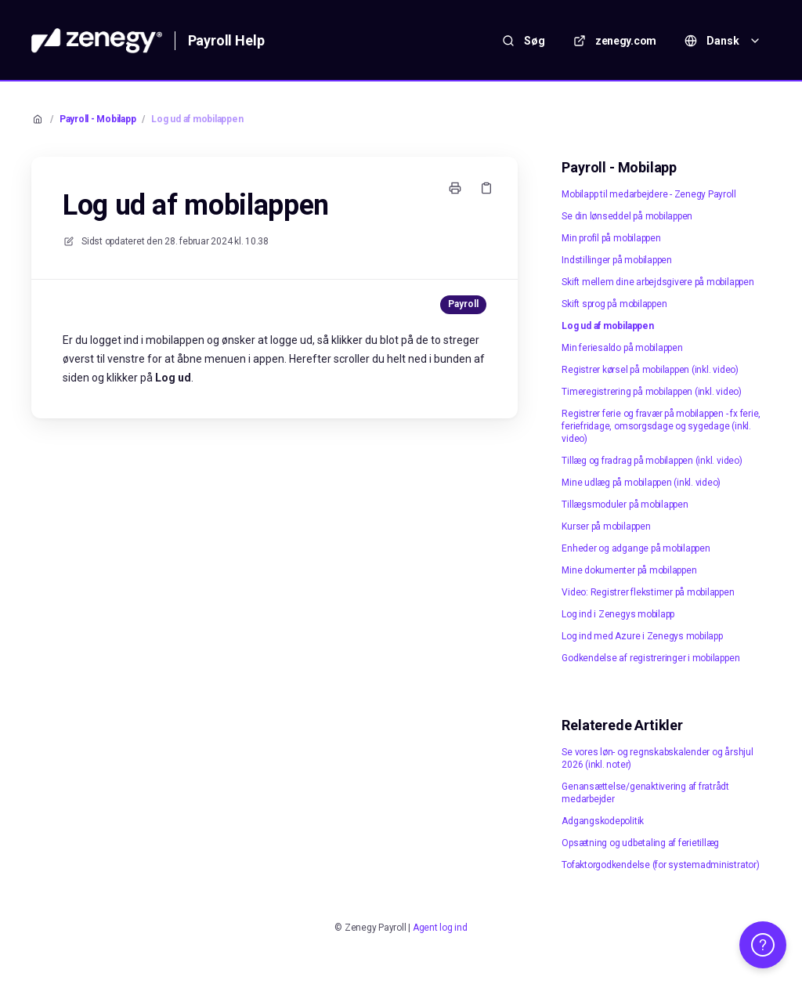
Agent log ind (440, 927)
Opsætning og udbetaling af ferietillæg (640, 842)
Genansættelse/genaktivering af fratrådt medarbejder (645, 793)
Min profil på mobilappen (611, 238)
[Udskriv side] (455, 188)
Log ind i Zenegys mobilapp (618, 614)
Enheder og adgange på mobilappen (636, 548)
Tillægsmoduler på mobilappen (625, 504)
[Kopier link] (486, 188)
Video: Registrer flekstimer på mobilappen (648, 592)
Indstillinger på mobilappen (617, 260)
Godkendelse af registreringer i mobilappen (650, 658)
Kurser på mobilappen (606, 526)
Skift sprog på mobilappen (614, 303)
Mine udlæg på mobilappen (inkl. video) (641, 482)
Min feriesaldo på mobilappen (622, 347)
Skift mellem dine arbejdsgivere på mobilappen (657, 282)
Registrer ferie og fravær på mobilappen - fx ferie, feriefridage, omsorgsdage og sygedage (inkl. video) (661, 426)
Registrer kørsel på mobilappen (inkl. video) (650, 369)
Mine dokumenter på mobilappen (629, 570)
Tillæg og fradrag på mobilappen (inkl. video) (652, 460)
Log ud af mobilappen (197, 119)
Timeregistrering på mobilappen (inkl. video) (651, 391)
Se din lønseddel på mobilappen (627, 216)
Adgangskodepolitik (603, 821)
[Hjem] (96, 41)
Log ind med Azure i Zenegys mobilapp (642, 636)
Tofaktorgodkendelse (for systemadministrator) (660, 864)
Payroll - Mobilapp (98, 119)
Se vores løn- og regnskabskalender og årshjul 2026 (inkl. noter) (657, 758)
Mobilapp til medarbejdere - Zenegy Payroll (648, 194)
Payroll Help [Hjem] (226, 40)
